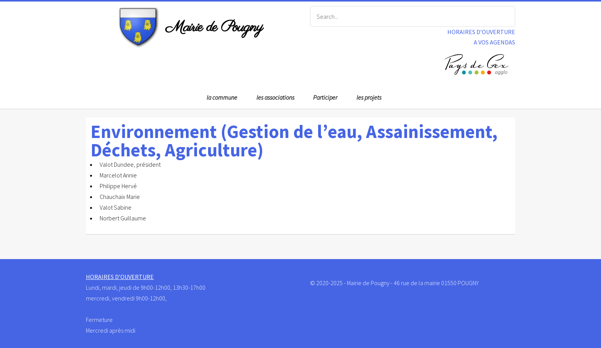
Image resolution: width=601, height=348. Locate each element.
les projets (368, 97)
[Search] (412, 16)
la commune (222, 97)
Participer (325, 97)
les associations (275, 97)
